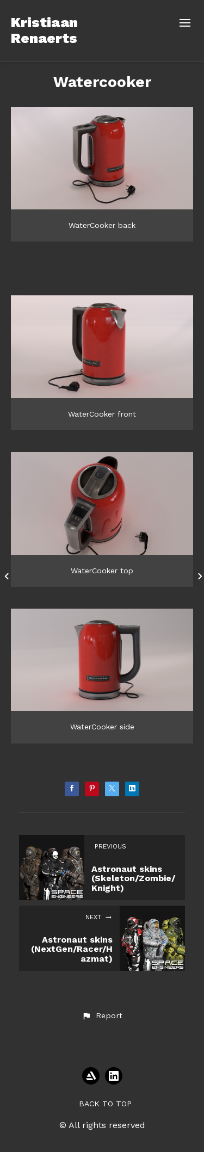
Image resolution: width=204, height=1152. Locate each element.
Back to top (105, 1103)
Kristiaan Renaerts (44, 30)
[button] (101, 1016)
